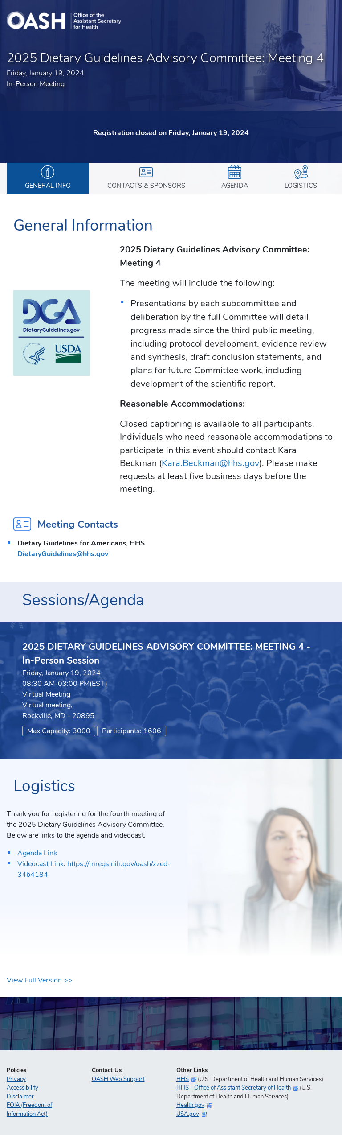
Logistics (301, 177)
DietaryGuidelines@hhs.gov (62, 554)
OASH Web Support (118, 1079)
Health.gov (190, 1105)
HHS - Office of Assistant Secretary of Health (233, 1088)
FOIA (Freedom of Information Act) (29, 1109)
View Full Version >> (40, 980)
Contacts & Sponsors (146, 177)
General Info (48, 177)
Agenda (234, 177)
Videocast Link (40, 864)
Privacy (16, 1079)
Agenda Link (37, 853)
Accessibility (22, 1088)
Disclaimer (20, 1097)
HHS (182, 1079)
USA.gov (187, 1114)
